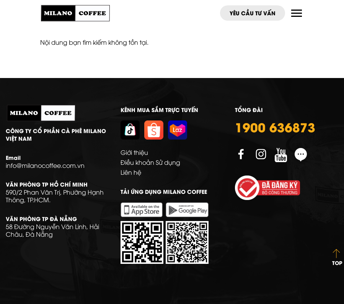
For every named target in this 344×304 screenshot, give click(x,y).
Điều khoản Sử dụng (150, 162)
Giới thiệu (134, 152)
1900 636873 (275, 126)
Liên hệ (131, 172)
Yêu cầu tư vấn (253, 13)
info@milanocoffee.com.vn (45, 165)
